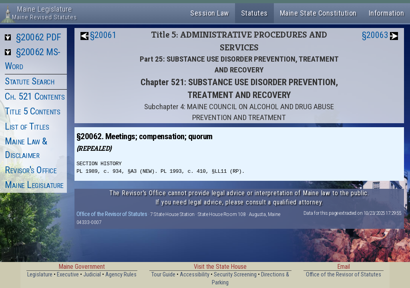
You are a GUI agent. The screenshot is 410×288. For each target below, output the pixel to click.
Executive (68, 274)
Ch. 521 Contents (34, 96)
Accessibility (194, 274)
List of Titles (27, 126)
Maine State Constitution (318, 13)
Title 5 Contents (32, 111)
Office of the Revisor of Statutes (111, 214)
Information (386, 13)
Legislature (39, 274)
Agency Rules (121, 274)
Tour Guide (163, 274)
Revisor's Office (30, 170)
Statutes (254, 13)
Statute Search (29, 81)
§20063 (375, 35)
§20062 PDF (38, 37)
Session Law (209, 13)
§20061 (103, 35)
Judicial (92, 274)
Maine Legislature (34, 184)
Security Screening (235, 274)
